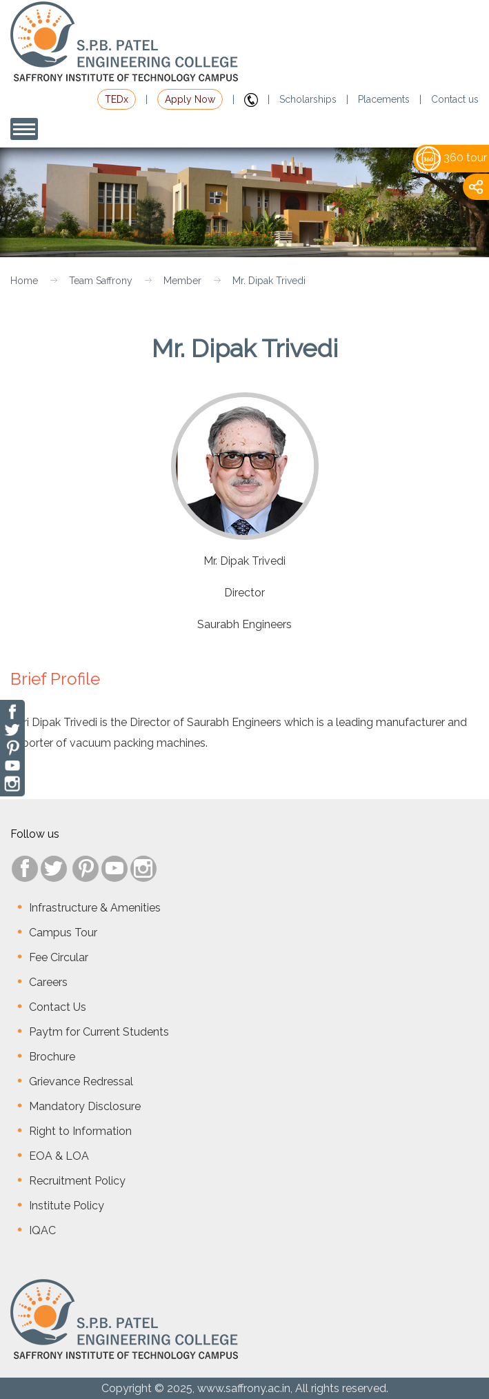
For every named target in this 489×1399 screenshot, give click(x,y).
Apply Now (190, 99)
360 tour (451, 157)
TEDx (116, 99)
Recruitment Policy (77, 1180)
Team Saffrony (100, 280)
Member (182, 280)
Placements (384, 99)
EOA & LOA (59, 1156)
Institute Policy (66, 1205)
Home (24, 280)
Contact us (455, 99)
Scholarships (308, 99)
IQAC (42, 1230)
